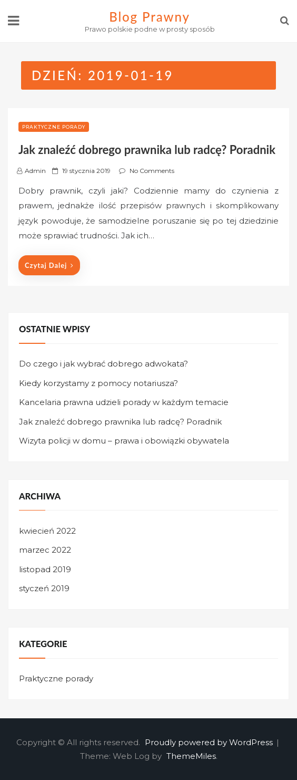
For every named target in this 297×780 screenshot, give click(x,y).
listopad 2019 (45, 569)
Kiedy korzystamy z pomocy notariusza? (98, 383)
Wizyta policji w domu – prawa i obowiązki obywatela (124, 441)
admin (35, 171)
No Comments (152, 171)
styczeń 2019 (44, 588)
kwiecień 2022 (47, 531)
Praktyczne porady (53, 127)
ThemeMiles (191, 756)
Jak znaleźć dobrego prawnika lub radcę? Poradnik (146, 149)
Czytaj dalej (49, 265)
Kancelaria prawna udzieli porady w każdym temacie (124, 402)
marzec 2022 (45, 550)
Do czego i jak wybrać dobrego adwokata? (103, 364)
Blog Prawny (149, 16)
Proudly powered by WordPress (210, 742)
